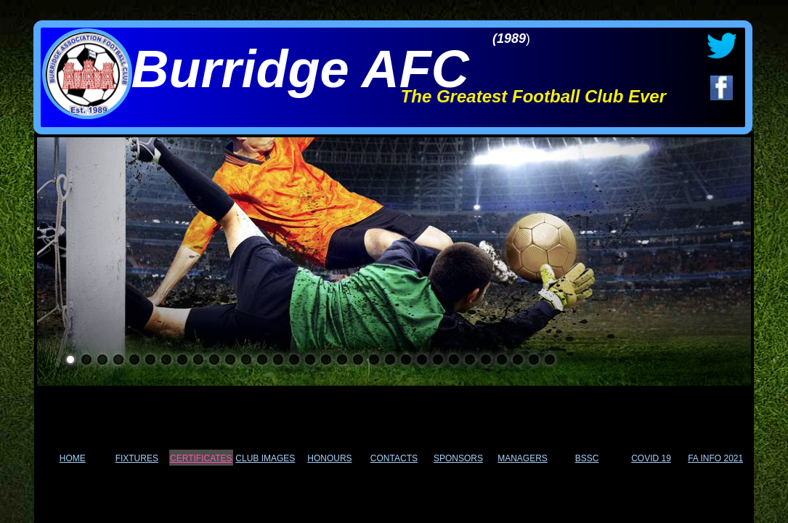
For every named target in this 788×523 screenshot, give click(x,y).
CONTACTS (394, 458)
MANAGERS (522, 458)
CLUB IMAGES (265, 458)
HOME (73, 458)
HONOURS (329, 458)
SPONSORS (458, 458)
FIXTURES (136, 458)
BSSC (587, 458)
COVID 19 (651, 458)
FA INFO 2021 (715, 458)
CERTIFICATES (201, 458)
